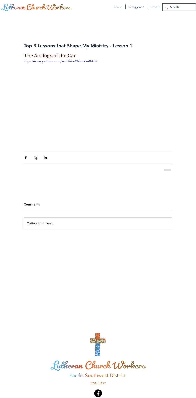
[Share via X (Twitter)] (35, 158)
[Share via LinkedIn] (45, 158)
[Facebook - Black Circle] (98, 393)
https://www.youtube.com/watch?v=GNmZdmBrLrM (60, 61)
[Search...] (178, 7)
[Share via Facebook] (26, 158)
